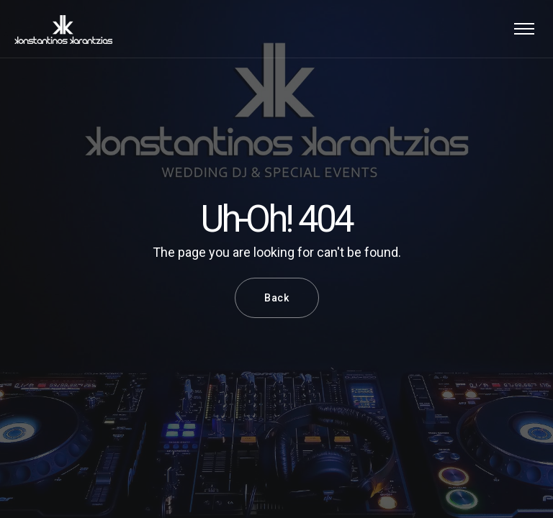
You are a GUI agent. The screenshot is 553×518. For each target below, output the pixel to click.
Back (276, 298)
